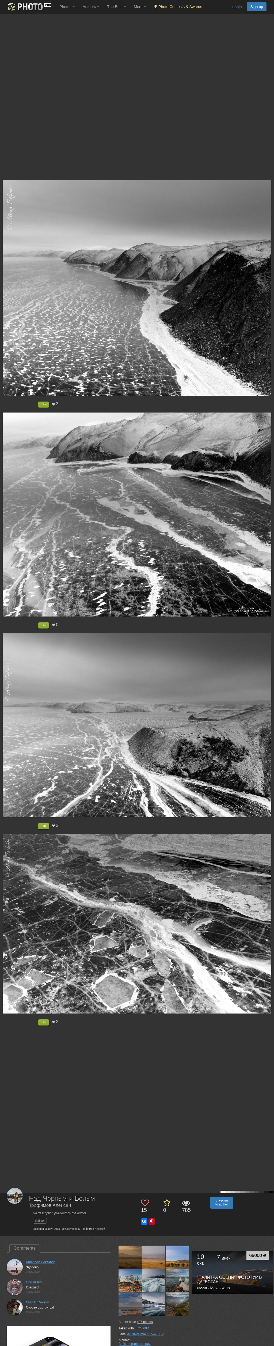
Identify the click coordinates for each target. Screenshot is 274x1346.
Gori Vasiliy (34, 1282)
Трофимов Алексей (50, 1206)
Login (237, 7)
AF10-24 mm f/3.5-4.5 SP (145, 1334)
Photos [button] (67, 7)
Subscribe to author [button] (222, 1202)
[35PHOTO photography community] (29, 7)
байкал (40, 1220)
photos (145, 1322)
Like (44, 404)
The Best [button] (116, 7)
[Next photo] (269, 586)
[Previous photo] (5, 586)
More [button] (140, 7)
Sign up (256, 7)
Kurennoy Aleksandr (40, 1262)
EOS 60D (142, 1328)
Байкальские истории (134, 1344)
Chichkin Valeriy (37, 1302)
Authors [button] (91, 7)
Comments (25, 1248)
